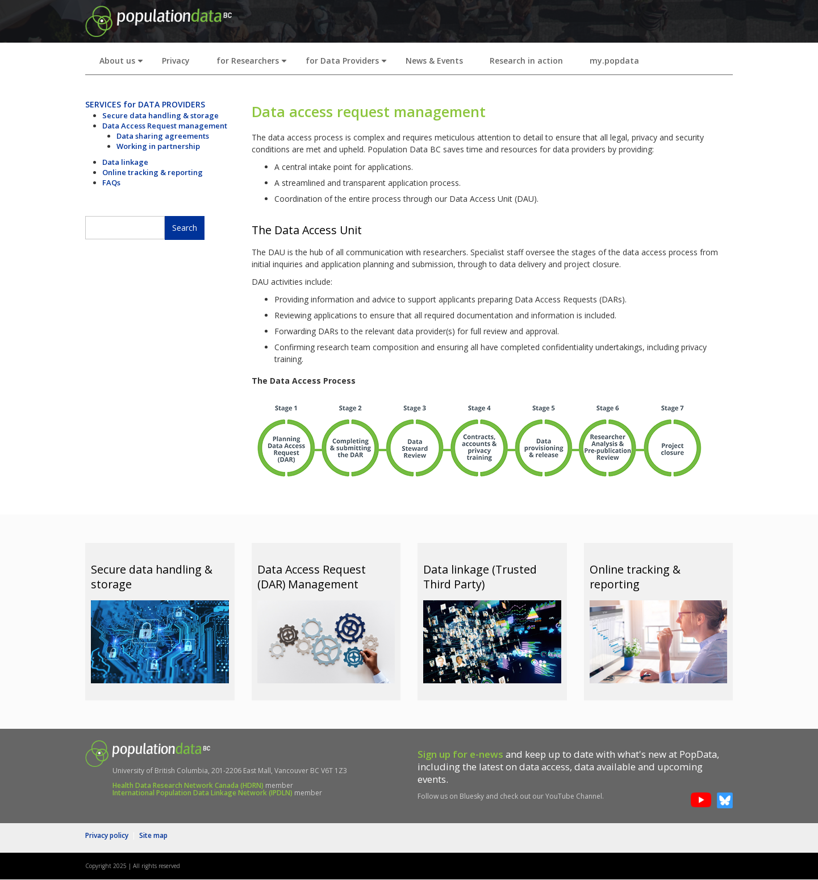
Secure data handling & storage (160, 115)
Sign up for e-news (460, 754)
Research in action (526, 60)
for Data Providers (348, 64)
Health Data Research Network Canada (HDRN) (188, 785)
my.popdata (614, 60)
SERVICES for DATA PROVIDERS (145, 104)
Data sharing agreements (162, 136)
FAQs (111, 182)
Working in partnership (158, 146)
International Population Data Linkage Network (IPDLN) (202, 793)
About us (123, 64)
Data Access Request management (164, 126)
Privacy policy (106, 835)
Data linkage (125, 162)
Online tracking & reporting (152, 172)
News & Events (434, 60)
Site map (153, 835)
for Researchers (253, 64)
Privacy (176, 60)
